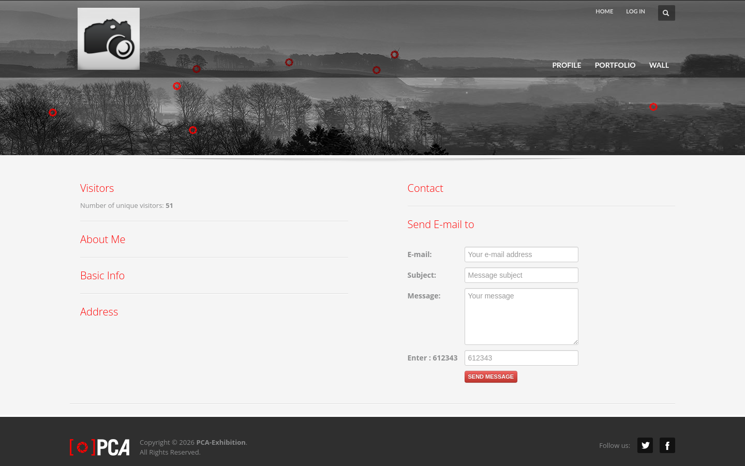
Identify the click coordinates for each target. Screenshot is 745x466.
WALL (659, 65)
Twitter (645, 445)
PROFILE (566, 65)
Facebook (667, 445)
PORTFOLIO (615, 65)
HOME (604, 11)
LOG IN (635, 11)
